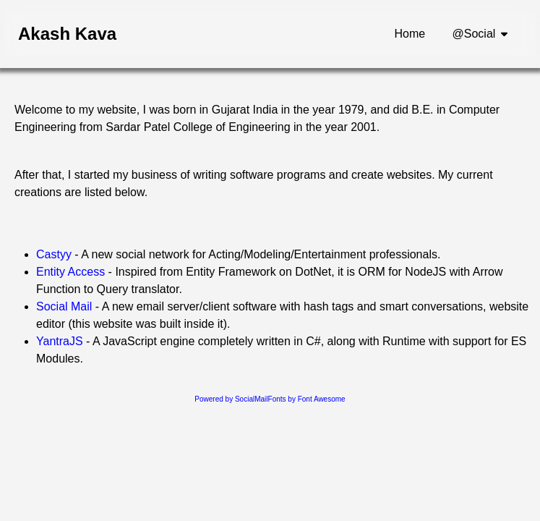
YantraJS (59, 341)
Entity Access (70, 272)
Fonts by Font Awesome (307, 399)
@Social (474, 33)
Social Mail (64, 306)
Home (410, 33)
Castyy (54, 254)
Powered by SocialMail (230, 399)
